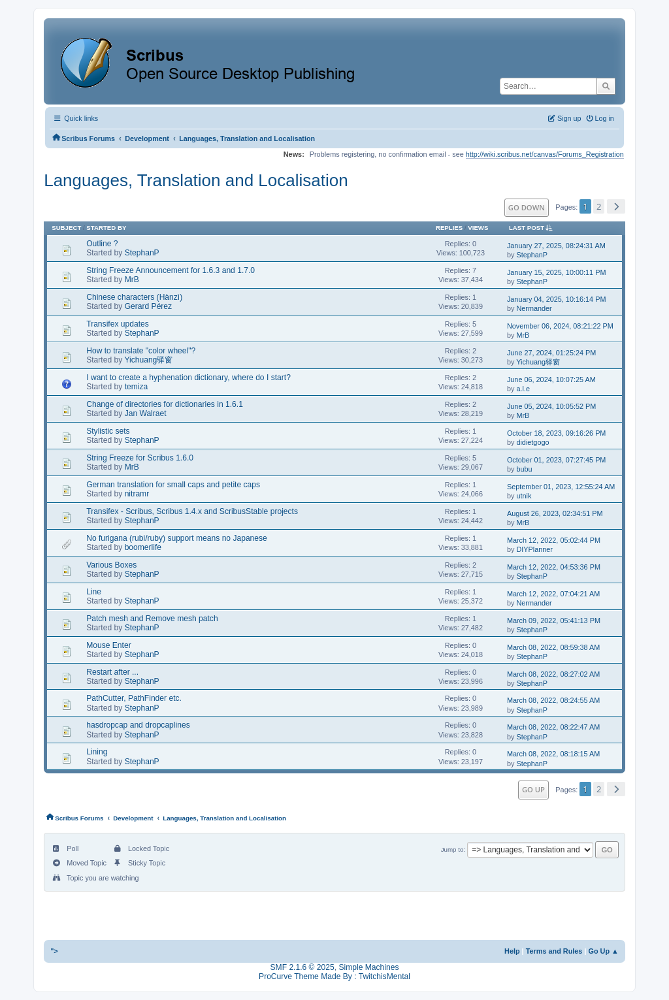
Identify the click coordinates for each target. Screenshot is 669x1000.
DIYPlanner (534, 549)
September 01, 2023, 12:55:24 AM (561, 487)
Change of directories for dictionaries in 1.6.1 (164, 404)
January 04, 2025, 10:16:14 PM (556, 299)
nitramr (137, 493)
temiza (136, 386)
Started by (106, 227)
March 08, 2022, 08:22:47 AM (553, 727)
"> (54, 951)
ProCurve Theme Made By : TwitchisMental (334, 976)
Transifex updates (117, 324)
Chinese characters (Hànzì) (134, 297)
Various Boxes (111, 565)
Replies (449, 227)
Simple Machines (368, 967)
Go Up (533, 789)
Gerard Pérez (148, 306)
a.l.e (523, 389)
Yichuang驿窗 (148, 359)
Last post (533, 227)
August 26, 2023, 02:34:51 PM (555, 513)
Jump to (452, 849)
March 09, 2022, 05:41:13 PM (553, 620)
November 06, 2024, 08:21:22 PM (560, 326)
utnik (523, 496)
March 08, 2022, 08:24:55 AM (553, 700)
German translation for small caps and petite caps (173, 484)
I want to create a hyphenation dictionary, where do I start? (188, 377)
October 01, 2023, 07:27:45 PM (556, 460)
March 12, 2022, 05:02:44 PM (553, 540)
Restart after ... (112, 672)
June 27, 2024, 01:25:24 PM (551, 353)
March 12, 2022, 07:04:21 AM (553, 594)
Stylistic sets (107, 431)
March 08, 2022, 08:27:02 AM (553, 674)
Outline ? (102, 243)
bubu (524, 469)
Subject (66, 227)
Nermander (533, 308)
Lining (96, 751)
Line (93, 591)
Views (478, 227)
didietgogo (532, 442)
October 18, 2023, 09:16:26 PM (556, 433)
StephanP (142, 252)
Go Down (526, 207)
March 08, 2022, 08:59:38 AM (553, 647)
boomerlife (143, 547)
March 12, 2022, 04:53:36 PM (553, 567)
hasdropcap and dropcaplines (137, 725)
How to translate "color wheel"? (140, 350)
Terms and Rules (554, 951)
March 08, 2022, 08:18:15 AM (553, 754)
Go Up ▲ (603, 951)
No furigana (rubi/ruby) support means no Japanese (176, 538)
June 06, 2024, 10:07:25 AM (551, 379)
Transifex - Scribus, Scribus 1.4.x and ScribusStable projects (192, 511)
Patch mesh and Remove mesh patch (152, 618)
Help (512, 951)
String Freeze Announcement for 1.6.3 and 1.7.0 (170, 270)
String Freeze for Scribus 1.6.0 (139, 457)
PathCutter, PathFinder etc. (134, 698)
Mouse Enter (108, 645)
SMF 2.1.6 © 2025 (302, 967)
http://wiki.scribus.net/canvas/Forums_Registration (545, 154)
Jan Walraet (146, 413)
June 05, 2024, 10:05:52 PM (551, 406)
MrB (132, 279)
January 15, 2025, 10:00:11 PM (556, 272)
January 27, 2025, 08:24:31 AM (556, 246)
